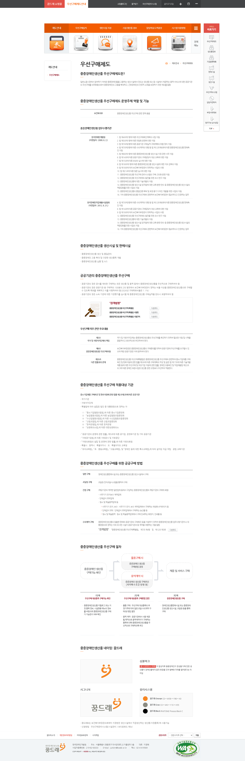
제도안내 (175, 63)
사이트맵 (95, 735)
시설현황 (97, 608)
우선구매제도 (54, 75)
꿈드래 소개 (51, 735)
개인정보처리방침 (66, 735)
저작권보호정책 (82, 735)
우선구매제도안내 (76, 3)
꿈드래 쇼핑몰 (54, 3)
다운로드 (154, 308)
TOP (211, 128)
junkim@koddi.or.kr (118, 748)
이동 (197, 735)
